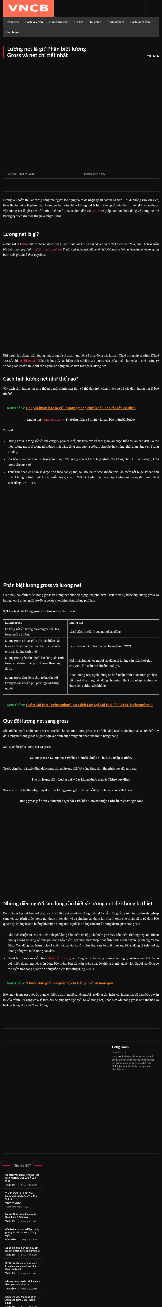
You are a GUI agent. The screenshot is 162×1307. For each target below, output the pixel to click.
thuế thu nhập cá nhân (47, 249)
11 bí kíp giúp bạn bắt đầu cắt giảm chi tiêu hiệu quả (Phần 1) (22, 1249)
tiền (25, 244)
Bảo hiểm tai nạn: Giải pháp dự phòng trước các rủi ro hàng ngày (22, 1232)
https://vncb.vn (119, 1052)
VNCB (96, 211)
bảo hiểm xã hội (29, 361)
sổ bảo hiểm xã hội (58, 958)
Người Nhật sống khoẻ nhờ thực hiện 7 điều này (20, 1215)
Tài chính (153, 56)
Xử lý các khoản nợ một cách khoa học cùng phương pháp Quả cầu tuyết (21, 1265)
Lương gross (52, 419)
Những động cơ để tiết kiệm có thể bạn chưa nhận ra (22, 1282)
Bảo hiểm (10, 1239)
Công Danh (120, 1047)
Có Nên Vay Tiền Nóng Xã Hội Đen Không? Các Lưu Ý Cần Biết (22, 1177)
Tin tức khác (12, 1203)
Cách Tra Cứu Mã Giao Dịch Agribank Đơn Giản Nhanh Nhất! (20, 1299)
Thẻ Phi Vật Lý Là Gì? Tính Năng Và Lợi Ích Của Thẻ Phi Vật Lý (21, 1196)
